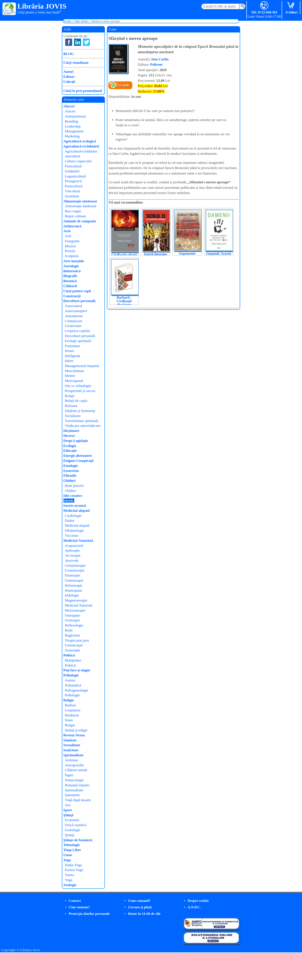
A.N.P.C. (194, 907)
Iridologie (72, 595)
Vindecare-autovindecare (82, 426)
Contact (75, 901)
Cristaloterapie (75, 566)
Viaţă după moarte (78, 800)
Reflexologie (74, 625)
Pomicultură (73, 186)
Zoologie (69, 885)
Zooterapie (72, 650)
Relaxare (71, 406)
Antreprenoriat (75, 116)
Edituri (68, 77)
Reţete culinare (75, 216)
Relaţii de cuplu (76, 401)
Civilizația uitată (124, 255)
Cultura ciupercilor (78, 161)
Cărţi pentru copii (77, 291)
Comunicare (73, 321)
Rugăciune (72, 635)
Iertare (69, 351)
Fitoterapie (72, 575)
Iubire (69, 361)
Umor (67, 855)
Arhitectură (72, 226)
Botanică (70, 281)
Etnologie (70, 466)
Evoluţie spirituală (78, 341)
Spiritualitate (73, 755)
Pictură (70, 251)
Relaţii (69, 396)
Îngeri (69, 775)
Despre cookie (198, 901)
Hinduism (72, 715)
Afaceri (69, 106)
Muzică (70, 246)
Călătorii (70, 286)
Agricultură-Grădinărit (81, 146)
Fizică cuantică (75, 825)
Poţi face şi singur (76, 670)
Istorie (68, 501)
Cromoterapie (74, 570)
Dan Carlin (160, 59)
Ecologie (69, 446)
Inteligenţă (72, 356)
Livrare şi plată (140, 907)
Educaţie (70, 451)
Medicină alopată (76, 511)
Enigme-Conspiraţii (78, 461)
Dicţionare (71, 431)
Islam (69, 720)
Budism (70, 705)
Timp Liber (72, 850)
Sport (67, 810)
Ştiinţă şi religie (76, 730)
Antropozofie (74, 765)
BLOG (68, 54)
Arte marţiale (73, 261)
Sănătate (70, 740)
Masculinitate (74, 371)
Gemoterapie (74, 580)
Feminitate (72, 346)
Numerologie (74, 780)
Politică (69, 655)
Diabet (69, 521)
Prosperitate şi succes (80, 391)
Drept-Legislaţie (75, 441)
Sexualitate (71, 745)
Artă (66, 231)
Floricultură (73, 166)
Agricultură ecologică (79, 141)
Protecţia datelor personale (89, 914)
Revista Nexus (74, 735)
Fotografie (72, 241)
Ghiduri (69, 481)
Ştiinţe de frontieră (77, 840)
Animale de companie (79, 221)
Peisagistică (73, 181)
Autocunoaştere (76, 311)
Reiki (69, 630)
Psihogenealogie (76, 690)
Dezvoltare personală (79, 301)
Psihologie (71, 675)
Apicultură (72, 156)
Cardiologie (73, 516)
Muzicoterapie (75, 610)
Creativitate (73, 326)
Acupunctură (74, 546)
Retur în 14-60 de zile (144, 914)
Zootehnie (72, 196)
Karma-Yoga (74, 870)
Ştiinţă (68, 815)
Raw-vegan (73, 211)
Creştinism (72, 710)
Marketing (72, 136)
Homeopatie (73, 590)
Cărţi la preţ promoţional (82, 91)
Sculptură (71, 256)
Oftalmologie (74, 530)
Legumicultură (75, 176)
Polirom (156, 64)
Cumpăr (123, 85)
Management (74, 131)
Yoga (67, 860)
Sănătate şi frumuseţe (80, 411)
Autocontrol (73, 306)
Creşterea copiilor (77, 331)
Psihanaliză (73, 685)
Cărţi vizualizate (76, 63)
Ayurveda (71, 560)
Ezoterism (71, 471)
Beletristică (72, 271)
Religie (68, 700)
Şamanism (72, 795)
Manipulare (73, 660)
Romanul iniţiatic (77, 785)
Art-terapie (73, 555)
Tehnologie (71, 845)
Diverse (69, 436)
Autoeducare (74, 316)
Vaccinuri (71, 536)
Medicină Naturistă (78, 541)
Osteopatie (72, 615)
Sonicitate (70, 750)
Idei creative (72, 496)
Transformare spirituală (81, 421)
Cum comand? (139, 901)
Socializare (73, 416)
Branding (71, 121)
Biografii (70, 276)
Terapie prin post (77, 640)
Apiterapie (72, 550)
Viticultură (72, 191)
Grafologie (72, 830)
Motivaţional (74, 381)
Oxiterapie (72, 620)
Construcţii (72, 296)
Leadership (73, 126)
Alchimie (71, 760)
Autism (70, 680)
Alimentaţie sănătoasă (80, 201)
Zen (67, 805)
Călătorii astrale (76, 770)
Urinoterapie (74, 645)
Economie (72, 820)
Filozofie (69, 476)
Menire (70, 376)
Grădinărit (72, 171)
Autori (68, 72)
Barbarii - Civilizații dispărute (124, 301)
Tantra (69, 875)
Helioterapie (73, 585)
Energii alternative (77, 456)
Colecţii (69, 82)
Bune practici (74, 486)
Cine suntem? (79, 907)
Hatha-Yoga (73, 865)
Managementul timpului (82, 366)
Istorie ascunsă (74, 506)
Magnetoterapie (76, 600)
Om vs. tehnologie (78, 386)
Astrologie (71, 266)
